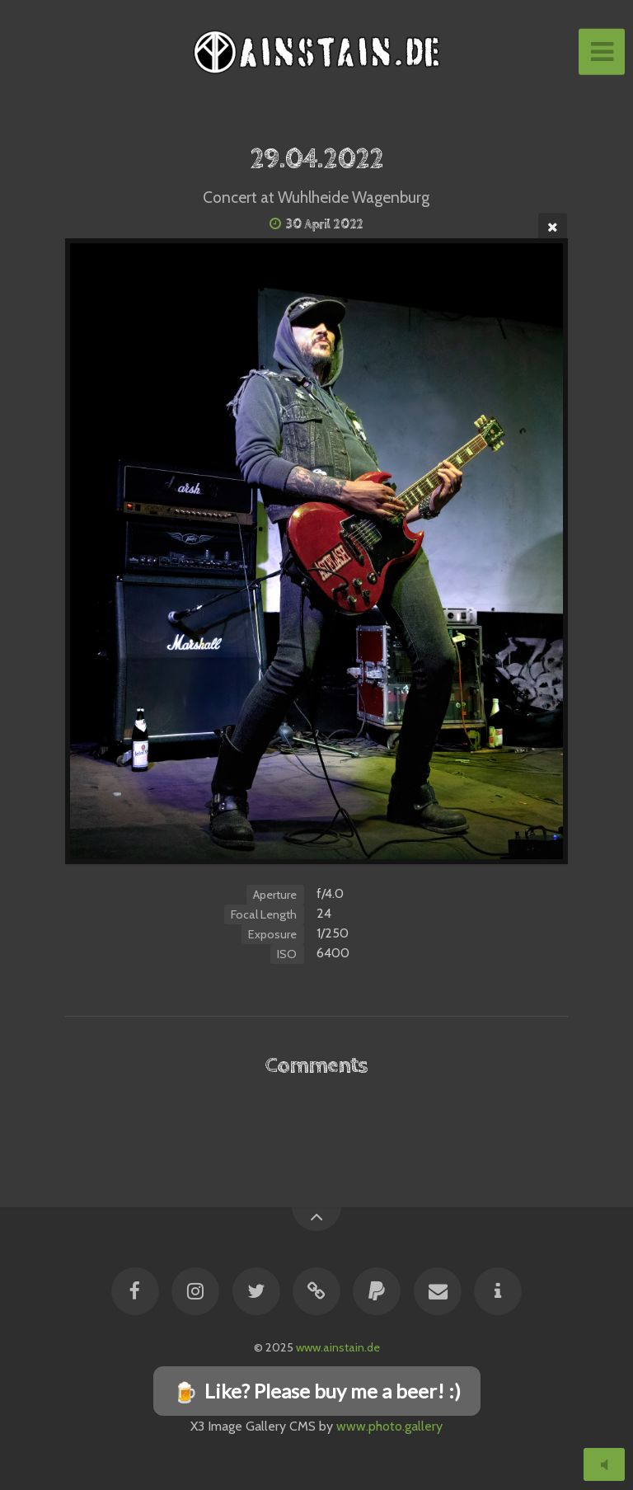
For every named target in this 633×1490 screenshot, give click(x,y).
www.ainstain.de (338, 1347)
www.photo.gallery (389, 1426)
